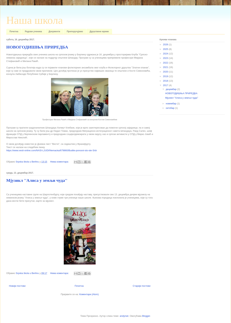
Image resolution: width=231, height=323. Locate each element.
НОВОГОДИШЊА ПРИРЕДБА (37, 47)
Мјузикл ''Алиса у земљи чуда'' (36, 180)
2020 (166, 71)
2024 (166, 53)
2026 (166, 44)
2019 (166, 76)
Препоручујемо (75, 31)
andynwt (124, 316)
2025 (166, 49)
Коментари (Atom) (89, 294)
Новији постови (17, 286)
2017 (166, 85)
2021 (166, 67)
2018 (166, 80)
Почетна (13, 31)
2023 (166, 58)
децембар (171, 89)
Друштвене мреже (99, 31)
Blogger (146, 316)
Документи (54, 31)
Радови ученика (33, 31)
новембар (171, 103)
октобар (170, 108)
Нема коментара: (59, 161)
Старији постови (141, 286)
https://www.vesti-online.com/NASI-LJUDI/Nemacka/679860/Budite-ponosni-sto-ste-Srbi (51, 150)
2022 (166, 62)
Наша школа (34, 20)
